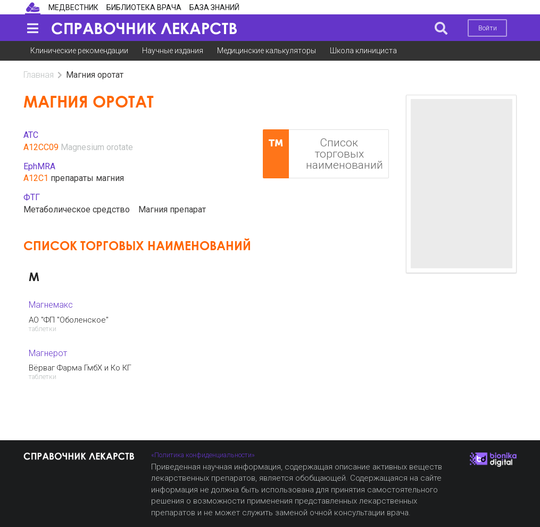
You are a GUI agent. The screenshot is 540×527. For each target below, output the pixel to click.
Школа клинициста (363, 50)
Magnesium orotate (97, 147)
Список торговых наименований (323, 153)
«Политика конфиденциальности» (203, 455)
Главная (38, 75)
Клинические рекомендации (79, 50)
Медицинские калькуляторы (266, 50)
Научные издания (172, 50)
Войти (487, 28)
